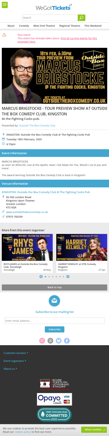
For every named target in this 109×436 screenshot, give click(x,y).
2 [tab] (49, 276)
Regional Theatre (69, 25)
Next (68, 276)
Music (11, 25)
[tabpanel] (27, 253)
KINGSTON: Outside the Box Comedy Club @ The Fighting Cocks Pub (46, 192)
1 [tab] (45, 276)
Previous (41, 276)
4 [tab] (56, 276)
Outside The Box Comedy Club (37, 125)
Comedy (24, 25)
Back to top (55, 287)
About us (9, 368)
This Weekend (92, 25)
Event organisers (14, 361)
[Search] (81, 18)
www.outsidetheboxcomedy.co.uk (27, 212)
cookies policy (23, 431)
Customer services (15, 353)
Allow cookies (93, 429)
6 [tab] (63, 276)
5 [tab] (60, 276)
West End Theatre (44, 25)
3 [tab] (53, 276)
